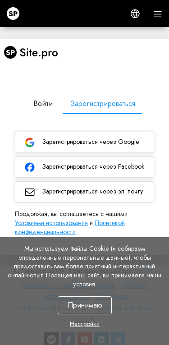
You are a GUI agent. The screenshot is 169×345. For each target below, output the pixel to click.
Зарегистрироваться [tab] (102, 103)
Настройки (85, 323)
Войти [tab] (43, 103)
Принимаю (84, 305)
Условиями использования (51, 222)
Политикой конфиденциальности (70, 227)
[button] (135, 13)
